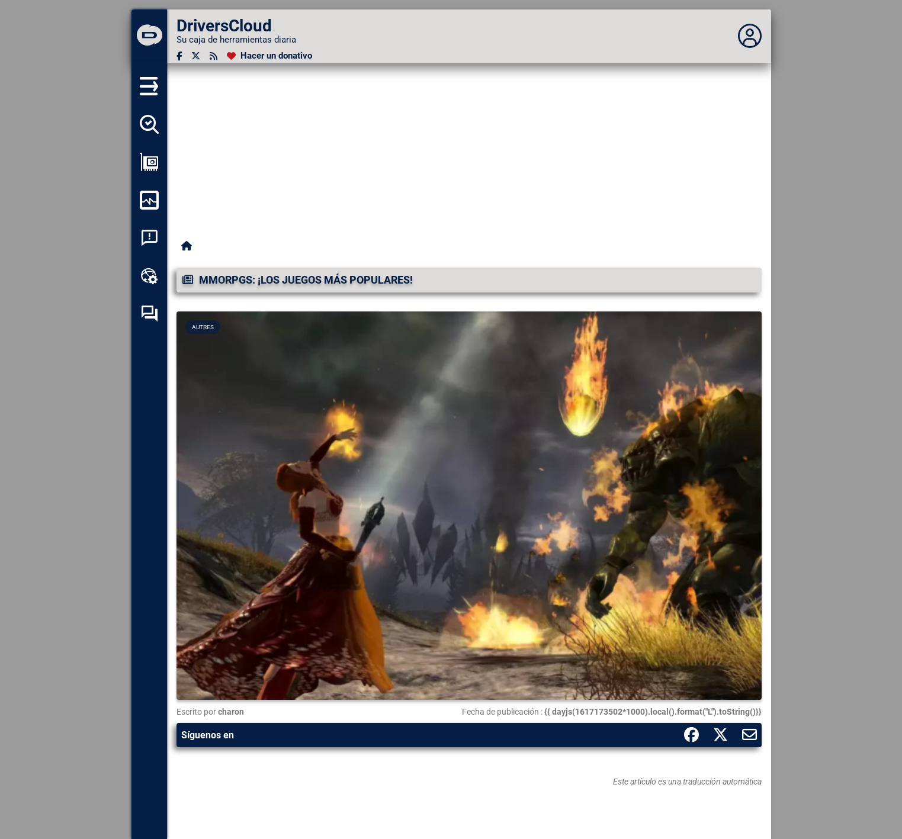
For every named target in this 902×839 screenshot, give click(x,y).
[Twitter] (195, 56)
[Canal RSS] (213, 56)
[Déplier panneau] (750, 36)
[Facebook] (179, 56)
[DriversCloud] (149, 36)
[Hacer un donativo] (269, 56)
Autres (203, 327)
